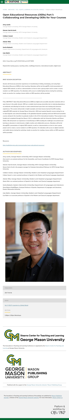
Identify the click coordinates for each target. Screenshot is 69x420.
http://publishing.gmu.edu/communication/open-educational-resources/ (23, 145)
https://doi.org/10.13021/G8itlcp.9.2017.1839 (20, 61)
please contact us (57, 397)
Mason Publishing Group (54, 385)
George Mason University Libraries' (37, 385)
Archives (11, 9)
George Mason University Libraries (29, 397)
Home (5, 9)
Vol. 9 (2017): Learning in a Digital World (30, 9)
